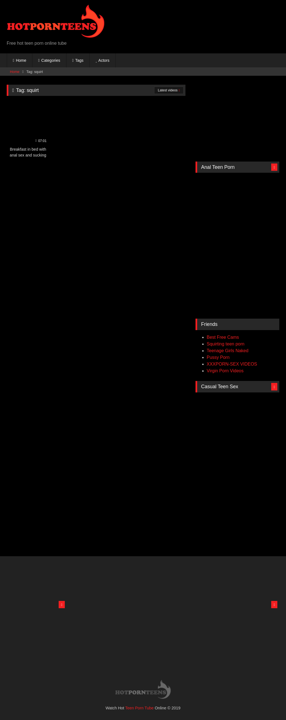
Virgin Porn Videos (225, 370)
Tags (79, 60)
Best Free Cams (223, 337)
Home (21, 60)
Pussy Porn (218, 357)
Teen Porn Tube (139, 708)
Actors (103, 60)
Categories (50, 60)
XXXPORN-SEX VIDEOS (232, 364)
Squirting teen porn (225, 344)
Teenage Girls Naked (227, 350)
